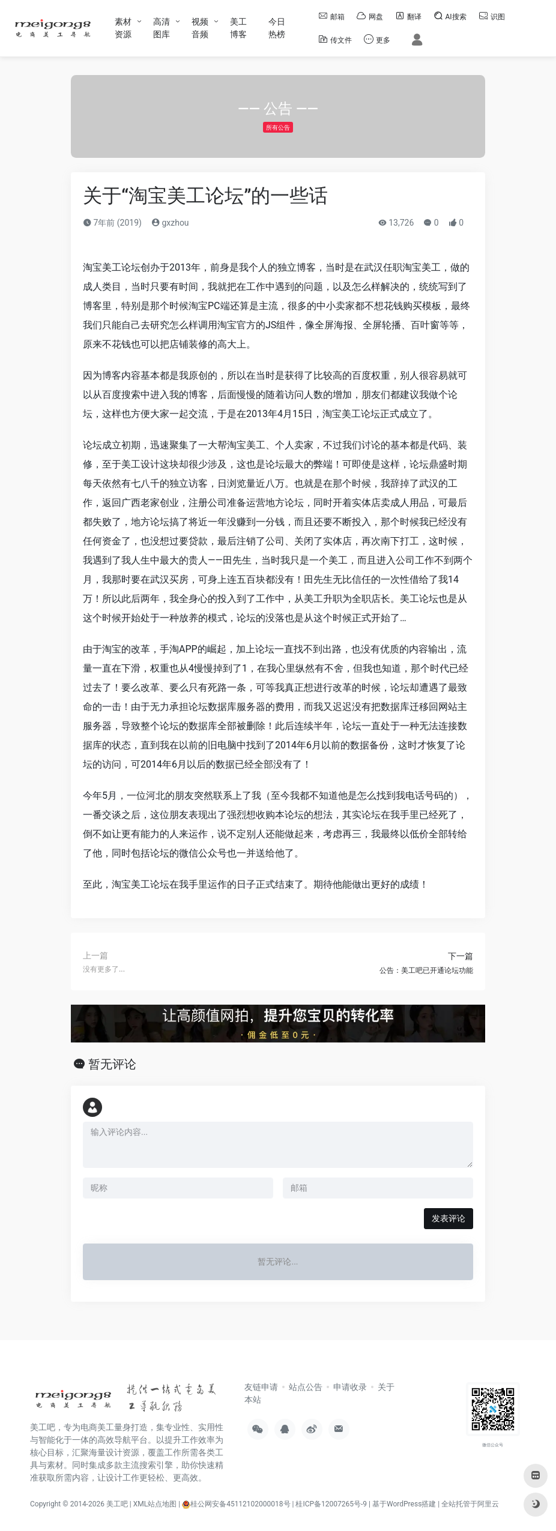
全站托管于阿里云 (470, 1504)
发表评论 (448, 1218)
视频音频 (200, 28)
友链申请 (261, 1387)
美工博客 (238, 28)
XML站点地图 (155, 1504)
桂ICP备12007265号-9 (331, 1504)
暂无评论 (112, 1064)
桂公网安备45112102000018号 (236, 1504)
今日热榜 (276, 28)
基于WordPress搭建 (404, 1504)
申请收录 (350, 1387)
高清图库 (161, 28)
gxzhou (170, 222)
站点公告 (305, 1387)
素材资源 (123, 28)
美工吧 (117, 1504)
